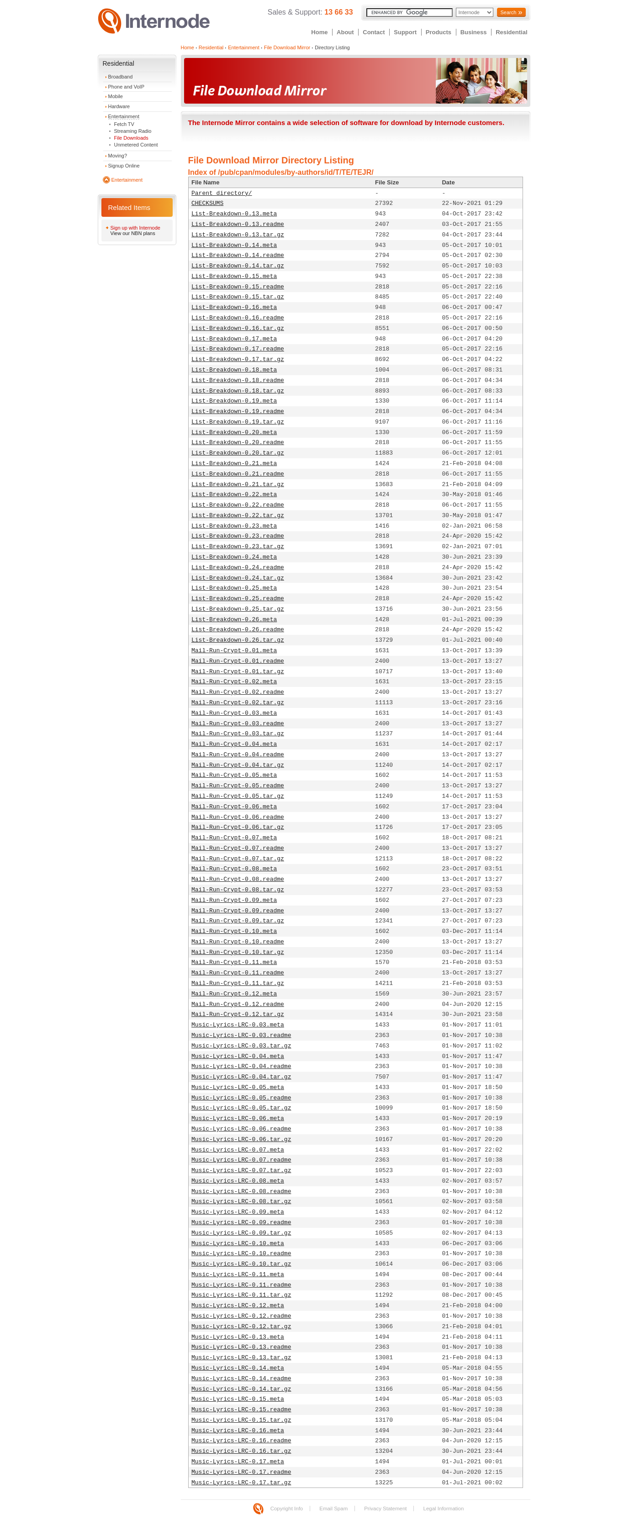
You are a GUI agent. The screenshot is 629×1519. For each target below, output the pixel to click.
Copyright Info (286, 1508)
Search (508, 12)
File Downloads (131, 138)
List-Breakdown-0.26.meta (234, 619)
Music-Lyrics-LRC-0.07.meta (237, 1150)
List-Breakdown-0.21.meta (234, 463)
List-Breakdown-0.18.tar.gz (237, 391)
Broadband (120, 76)
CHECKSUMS (207, 203)
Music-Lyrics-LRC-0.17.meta (237, 1461)
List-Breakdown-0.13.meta (234, 213)
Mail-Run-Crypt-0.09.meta (234, 900)
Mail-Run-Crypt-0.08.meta (234, 868)
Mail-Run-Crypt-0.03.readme (237, 723)
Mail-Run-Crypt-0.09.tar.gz (237, 920)
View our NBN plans (133, 233)
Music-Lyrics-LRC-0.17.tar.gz (241, 1482)
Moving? (117, 155)
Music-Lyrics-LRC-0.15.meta (237, 1399)
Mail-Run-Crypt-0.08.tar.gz (237, 889)
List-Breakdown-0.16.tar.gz (237, 328)
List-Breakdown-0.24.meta (234, 557)
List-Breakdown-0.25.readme (237, 598)
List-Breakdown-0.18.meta (234, 370)
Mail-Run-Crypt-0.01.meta (234, 650)
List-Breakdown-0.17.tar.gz (237, 359)
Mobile (115, 96)
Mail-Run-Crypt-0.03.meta (234, 713)
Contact (374, 32)
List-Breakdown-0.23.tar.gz (237, 546)
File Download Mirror (287, 47)
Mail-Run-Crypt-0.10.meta (234, 931)
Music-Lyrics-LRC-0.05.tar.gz (241, 1108)
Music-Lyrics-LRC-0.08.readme (241, 1191)
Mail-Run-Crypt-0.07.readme (237, 848)
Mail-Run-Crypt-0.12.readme (237, 1004)
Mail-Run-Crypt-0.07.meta (234, 837)
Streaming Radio (133, 131)
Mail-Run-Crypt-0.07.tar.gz (237, 858)
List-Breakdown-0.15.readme (237, 286)
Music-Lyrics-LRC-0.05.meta (237, 1087)
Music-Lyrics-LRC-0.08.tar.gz (241, 1201)
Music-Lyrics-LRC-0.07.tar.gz (241, 1170)
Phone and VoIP (126, 86)
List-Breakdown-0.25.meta (234, 588)
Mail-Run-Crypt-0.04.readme (237, 754)
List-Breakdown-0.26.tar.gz (237, 640)
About (345, 32)
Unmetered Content (136, 144)
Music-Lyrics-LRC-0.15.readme (241, 1409)
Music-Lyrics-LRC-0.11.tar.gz (241, 1295)
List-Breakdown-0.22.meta (234, 494)
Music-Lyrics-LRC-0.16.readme (241, 1440)
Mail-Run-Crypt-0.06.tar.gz (237, 827)
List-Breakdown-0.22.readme (237, 505)
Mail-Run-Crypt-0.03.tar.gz (237, 733)
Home (319, 32)
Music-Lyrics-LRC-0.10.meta (237, 1243)
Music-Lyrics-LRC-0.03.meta (237, 1024)
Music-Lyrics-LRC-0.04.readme (241, 1066)
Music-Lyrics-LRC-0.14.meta (237, 1368)
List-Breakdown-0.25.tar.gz (237, 609)
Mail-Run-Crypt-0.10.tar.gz (237, 952)
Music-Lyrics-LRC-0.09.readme (241, 1222)
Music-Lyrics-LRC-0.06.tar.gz (241, 1139)
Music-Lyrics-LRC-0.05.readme (241, 1098)
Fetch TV (124, 124)
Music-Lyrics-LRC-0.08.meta (237, 1181)
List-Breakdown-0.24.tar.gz (237, 578)
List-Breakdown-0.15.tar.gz (237, 296)
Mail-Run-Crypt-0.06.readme (237, 817)
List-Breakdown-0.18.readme (237, 380)
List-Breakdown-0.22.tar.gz (237, 515)
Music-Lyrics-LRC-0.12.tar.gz (241, 1326)
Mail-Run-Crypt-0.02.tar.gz (237, 702)
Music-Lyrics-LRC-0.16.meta (237, 1430)
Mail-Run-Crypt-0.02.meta (234, 681)
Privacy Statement (385, 1508)
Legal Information (443, 1508)
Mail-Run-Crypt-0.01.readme (237, 661)
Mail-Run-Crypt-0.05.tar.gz (237, 796)
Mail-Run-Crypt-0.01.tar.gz (237, 671)
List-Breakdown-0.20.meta (234, 432)
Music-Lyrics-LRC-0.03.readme (241, 1035)
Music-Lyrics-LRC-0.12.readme (241, 1316)
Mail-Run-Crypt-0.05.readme (237, 785)
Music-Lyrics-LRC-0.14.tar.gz (241, 1389)
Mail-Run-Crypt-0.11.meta (234, 962)
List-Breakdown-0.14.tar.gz (237, 265)
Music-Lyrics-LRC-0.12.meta (237, 1305)
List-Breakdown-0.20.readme (237, 442)
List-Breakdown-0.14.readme (237, 255)
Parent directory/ (221, 193)
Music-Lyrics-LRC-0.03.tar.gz (241, 1045)
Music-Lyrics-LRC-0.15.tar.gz (241, 1420)
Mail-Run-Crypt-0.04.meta (234, 744)
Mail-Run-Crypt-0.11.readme (237, 972)
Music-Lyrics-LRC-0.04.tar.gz (241, 1077)
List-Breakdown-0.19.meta (234, 401)
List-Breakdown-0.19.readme (237, 411)
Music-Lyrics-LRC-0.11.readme (241, 1285)
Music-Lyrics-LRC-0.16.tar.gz (241, 1451)
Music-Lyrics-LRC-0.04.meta (237, 1056)
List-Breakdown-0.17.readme (237, 349)
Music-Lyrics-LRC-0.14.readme (241, 1378)
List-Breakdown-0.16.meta (234, 307)
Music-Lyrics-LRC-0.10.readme (241, 1253)
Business (473, 32)
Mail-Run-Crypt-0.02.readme (237, 692)
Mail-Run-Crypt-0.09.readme (237, 910)
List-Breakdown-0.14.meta (234, 245)
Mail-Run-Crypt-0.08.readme (237, 879)
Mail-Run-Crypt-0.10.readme (237, 941)
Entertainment (123, 116)
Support (405, 32)
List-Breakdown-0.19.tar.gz (237, 422)
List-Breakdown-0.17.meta (234, 338)
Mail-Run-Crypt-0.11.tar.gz (237, 983)
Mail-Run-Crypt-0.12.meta (234, 993)
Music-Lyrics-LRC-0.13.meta (237, 1337)
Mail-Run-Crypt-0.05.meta (234, 775)
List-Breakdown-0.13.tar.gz (237, 234)
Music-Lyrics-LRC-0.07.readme (241, 1160)
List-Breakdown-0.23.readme (237, 536)
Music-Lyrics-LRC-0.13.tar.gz (241, 1357)
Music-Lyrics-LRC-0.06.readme (241, 1129)
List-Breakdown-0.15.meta (234, 276)
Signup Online (124, 165)
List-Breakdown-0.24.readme (237, 567)
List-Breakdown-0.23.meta (234, 526)
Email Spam (333, 1508)
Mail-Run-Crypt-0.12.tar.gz (237, 1014)
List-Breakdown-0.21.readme (237, 474)
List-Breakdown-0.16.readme (237, 317)
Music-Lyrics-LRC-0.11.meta (237, 1274)
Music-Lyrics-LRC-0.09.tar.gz (241, 1233)
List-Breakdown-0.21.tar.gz (237, 484)
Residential (511, 32)
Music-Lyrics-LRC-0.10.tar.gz (241, 1264)
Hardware (119, 106)
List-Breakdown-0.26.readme (237, 629)
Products (438, 32)
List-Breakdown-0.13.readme (237, 224)
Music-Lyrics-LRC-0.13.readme (241, 1347)
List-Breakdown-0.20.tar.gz (237, 453)
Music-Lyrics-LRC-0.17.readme (241, 1472)
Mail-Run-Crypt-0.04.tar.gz (237, 765)
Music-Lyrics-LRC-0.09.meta (237, 1212)
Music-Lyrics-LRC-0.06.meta (237, 1118)
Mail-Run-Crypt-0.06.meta (234, 806)
